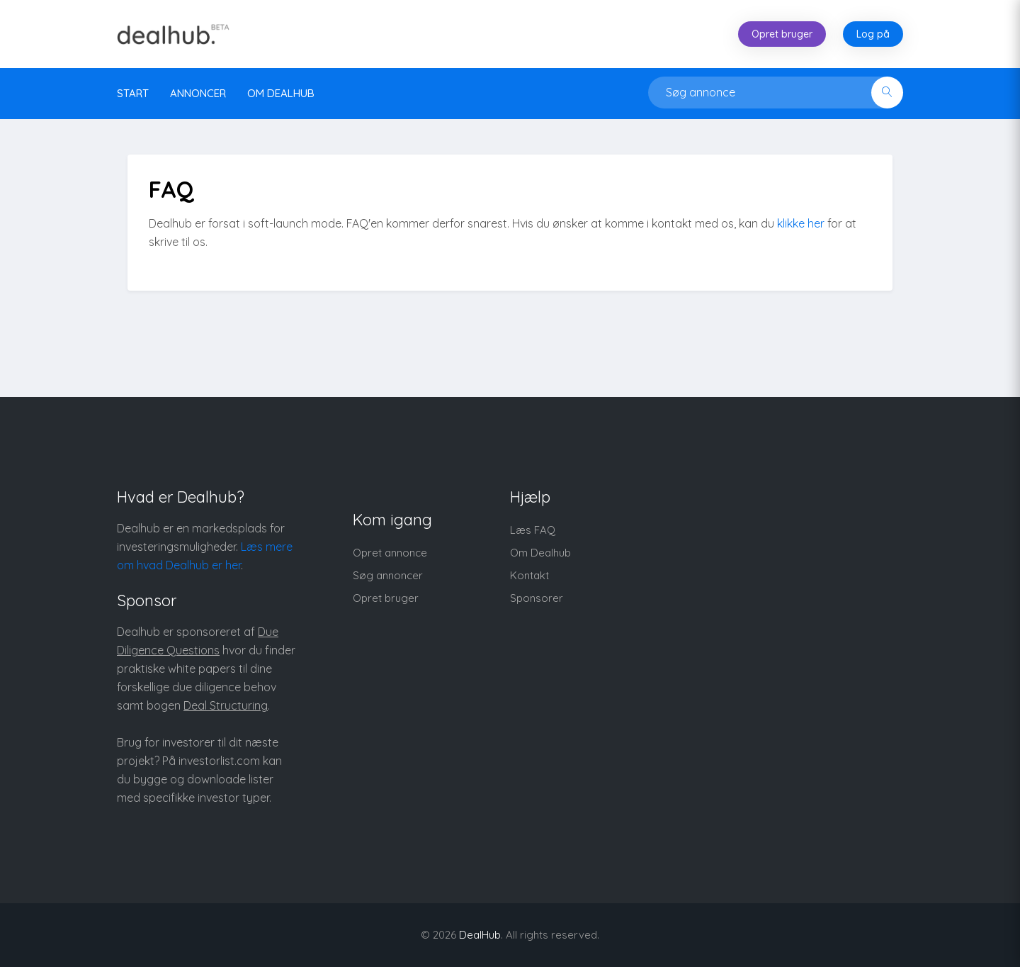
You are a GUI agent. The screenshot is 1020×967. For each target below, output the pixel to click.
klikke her (800, 223)
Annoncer (198, 93)
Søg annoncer (388, 575)
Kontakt (529, 575)
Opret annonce (390, 552)
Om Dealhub (540, 552)
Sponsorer (536, 598)
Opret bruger (782, 34)
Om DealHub (280, 93)
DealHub (480, 934)
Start (133, 93)
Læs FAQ (532, 530)
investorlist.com (219, 761)
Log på (873, 34)
